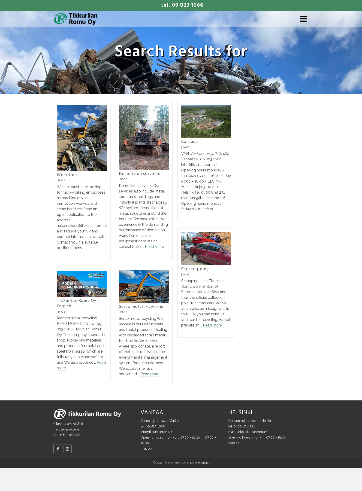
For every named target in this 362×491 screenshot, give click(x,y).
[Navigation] (303, 19)
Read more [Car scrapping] (212, 325)
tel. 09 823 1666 (153, 426)
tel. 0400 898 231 (241, 426)
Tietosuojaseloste (66, 429)
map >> (146, 448)
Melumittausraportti (67, 435)
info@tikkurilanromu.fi (156, 432)
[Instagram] (67, 449)
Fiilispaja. (203, 462)
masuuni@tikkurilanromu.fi (247, 432)
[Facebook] (57, 449)
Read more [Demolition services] (154, 246)
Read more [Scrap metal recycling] (149, 374)
